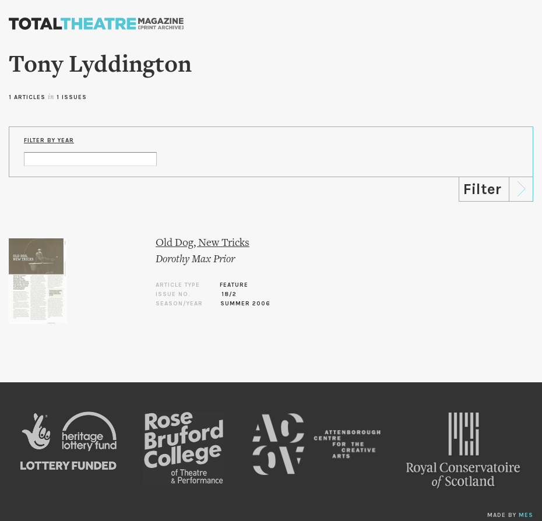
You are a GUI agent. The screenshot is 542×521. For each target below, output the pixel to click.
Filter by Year (49, 140)
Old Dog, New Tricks (202, 243)
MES (526, 515)
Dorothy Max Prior (195, 259)
